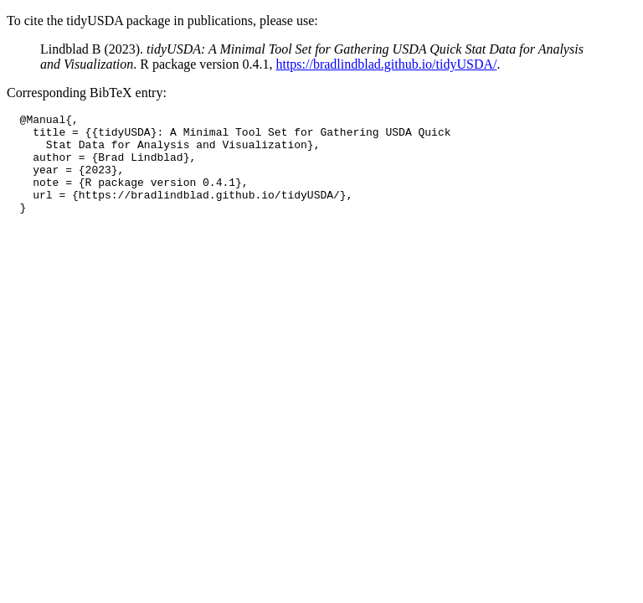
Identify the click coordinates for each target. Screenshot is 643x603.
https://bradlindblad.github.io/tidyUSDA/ (385, 64)
